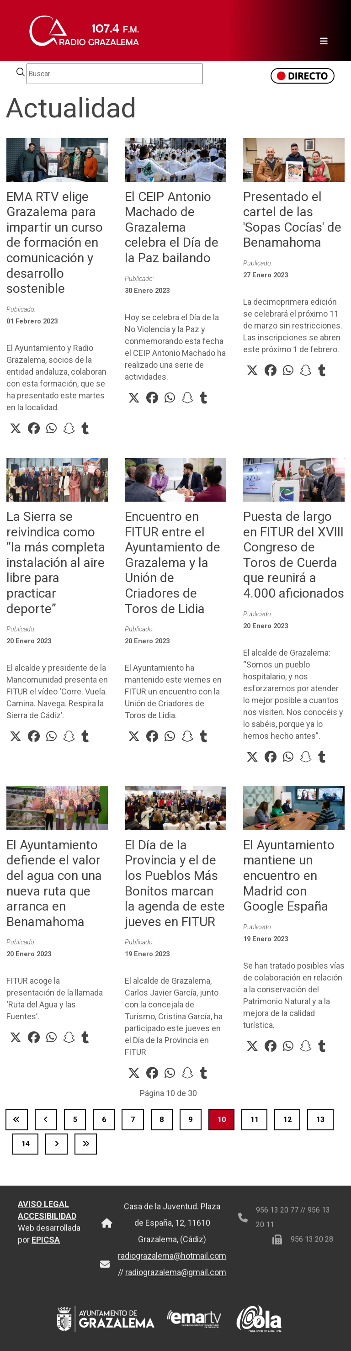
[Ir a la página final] (85, 1144)
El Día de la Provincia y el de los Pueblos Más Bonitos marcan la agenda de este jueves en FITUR (175, 883)
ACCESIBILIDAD (47, 1223)
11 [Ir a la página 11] (254, 1119)
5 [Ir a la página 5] (75, 1119)
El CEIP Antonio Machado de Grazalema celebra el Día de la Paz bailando (171, 227)
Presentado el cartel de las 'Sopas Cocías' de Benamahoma (292, 219)
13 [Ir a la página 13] (320, 1119)
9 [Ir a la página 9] (190, 1119)
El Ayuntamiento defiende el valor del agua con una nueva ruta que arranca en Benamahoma (54, 883)
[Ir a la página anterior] (46, 1119)
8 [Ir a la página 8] (162, 1119)
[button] (15, 428)
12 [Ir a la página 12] (287, 1119)
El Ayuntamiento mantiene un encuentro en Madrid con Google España (289, 875)
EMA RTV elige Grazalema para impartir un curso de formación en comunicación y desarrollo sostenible (54, 243)
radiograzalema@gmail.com (175, 1279)
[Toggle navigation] (320, 30)
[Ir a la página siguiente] (56, 1144)
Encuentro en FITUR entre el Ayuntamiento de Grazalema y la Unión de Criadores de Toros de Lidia (172, 562)
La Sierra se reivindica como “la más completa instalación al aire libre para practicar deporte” (55, 562)
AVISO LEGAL (43, 1211)
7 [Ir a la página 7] (133, 1119)
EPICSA (46, 1247)
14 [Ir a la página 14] (25, 1143)
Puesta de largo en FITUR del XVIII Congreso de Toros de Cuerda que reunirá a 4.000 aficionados (293, 555)
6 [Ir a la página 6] (104, 1119)
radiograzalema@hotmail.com (172, 1263)
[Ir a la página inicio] (16, 1119)
